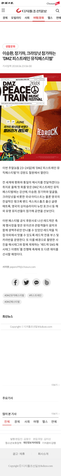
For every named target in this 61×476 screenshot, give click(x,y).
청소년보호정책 (13, 443)
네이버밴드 (47, 282)
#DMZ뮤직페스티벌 (14, 295)
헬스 (50, 18)
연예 (54, 422)
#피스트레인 (35, 295)
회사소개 (43, 453)
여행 (36, 422)
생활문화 (10, 46)
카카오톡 (36, 282)
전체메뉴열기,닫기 (3, 10)
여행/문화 (38, 18)
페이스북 (15, 282)
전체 (7, 422)
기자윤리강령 (49, 443)
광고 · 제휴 (19, 453)
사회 (27, 18)
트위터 (26, 282)
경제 (5, 18)
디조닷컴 (31, 10)
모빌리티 (16, 18)
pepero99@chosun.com (23, 267)
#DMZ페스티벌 (12, 302)
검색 (57, 11)
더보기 (54, 385)
